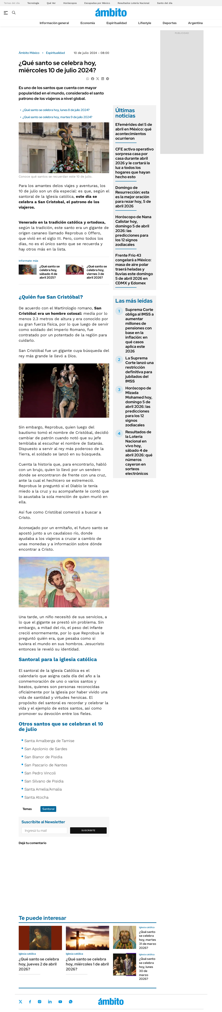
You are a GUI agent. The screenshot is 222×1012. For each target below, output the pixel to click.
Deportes (170, 23)
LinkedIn (50, 1001)
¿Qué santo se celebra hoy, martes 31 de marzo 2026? (147, 940)
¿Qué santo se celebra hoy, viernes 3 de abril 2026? (97, 272)
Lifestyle (144, 23)
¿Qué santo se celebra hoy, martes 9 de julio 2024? (57, 117)
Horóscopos (70, 3)
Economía (87, 23)
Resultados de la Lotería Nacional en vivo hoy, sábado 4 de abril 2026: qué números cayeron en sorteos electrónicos (138, 452)
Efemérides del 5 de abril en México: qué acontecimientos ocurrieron (133, 131)
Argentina (195, 23)
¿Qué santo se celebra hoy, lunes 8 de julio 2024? (56, 110)
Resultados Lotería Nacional (133, 3)
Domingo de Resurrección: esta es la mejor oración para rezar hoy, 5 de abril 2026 (133, 197)
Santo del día (164, 3)
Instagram (39, 1001)
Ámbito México (29, 52)
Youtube (60, 1001)
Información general (54, 23)
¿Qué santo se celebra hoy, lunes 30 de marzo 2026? (147, 969)
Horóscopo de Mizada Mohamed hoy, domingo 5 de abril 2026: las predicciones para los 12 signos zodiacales (138, 407)
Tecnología (33, 3)
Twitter (21, 1001)
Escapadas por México (97, 3)
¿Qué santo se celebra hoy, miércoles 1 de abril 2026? (87, 964)
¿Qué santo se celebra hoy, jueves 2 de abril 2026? (39, 964)
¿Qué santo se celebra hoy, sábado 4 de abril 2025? (49, 272)
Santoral (48, 809)
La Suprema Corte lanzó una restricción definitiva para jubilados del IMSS (139, 370)
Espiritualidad (116, 23)
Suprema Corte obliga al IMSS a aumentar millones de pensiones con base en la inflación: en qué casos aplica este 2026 (139, 330)
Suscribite (88, 830)
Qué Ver (51, 3)
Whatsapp (70, 1001)
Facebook (30, 1001)
